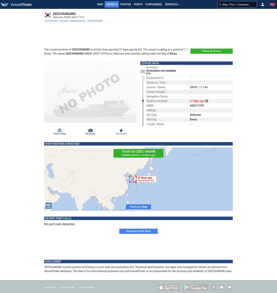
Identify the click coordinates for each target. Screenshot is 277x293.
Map (100, 4)
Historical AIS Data (138, 231)
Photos (125, 4)
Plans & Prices (211, 51)
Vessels (111, 4)
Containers (154, 4)
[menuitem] (51, 21)
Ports (138, 4)
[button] (262, 4)
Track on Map (138, 207)
